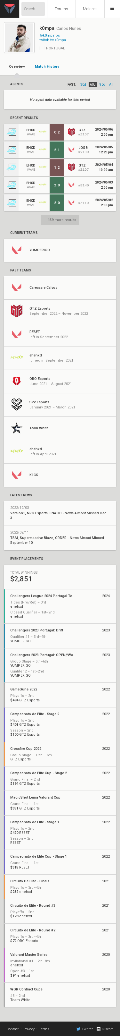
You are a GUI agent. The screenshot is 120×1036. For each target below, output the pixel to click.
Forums (61, 9)
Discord (105, 1029)
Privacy (29, 1029)
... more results (60, 220)
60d (93, 84)
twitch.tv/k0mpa (52, 40)
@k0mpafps (49, 35)
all (111, 84)
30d (83, 84)
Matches (90, 9)
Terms (44, 1029)
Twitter (84, 1029)
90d (102, 84)
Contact (12, 1029)
